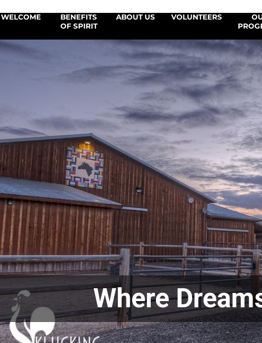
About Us (135, 17)
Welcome (21, 17)
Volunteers (196, 17)
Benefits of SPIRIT (78, 21)
